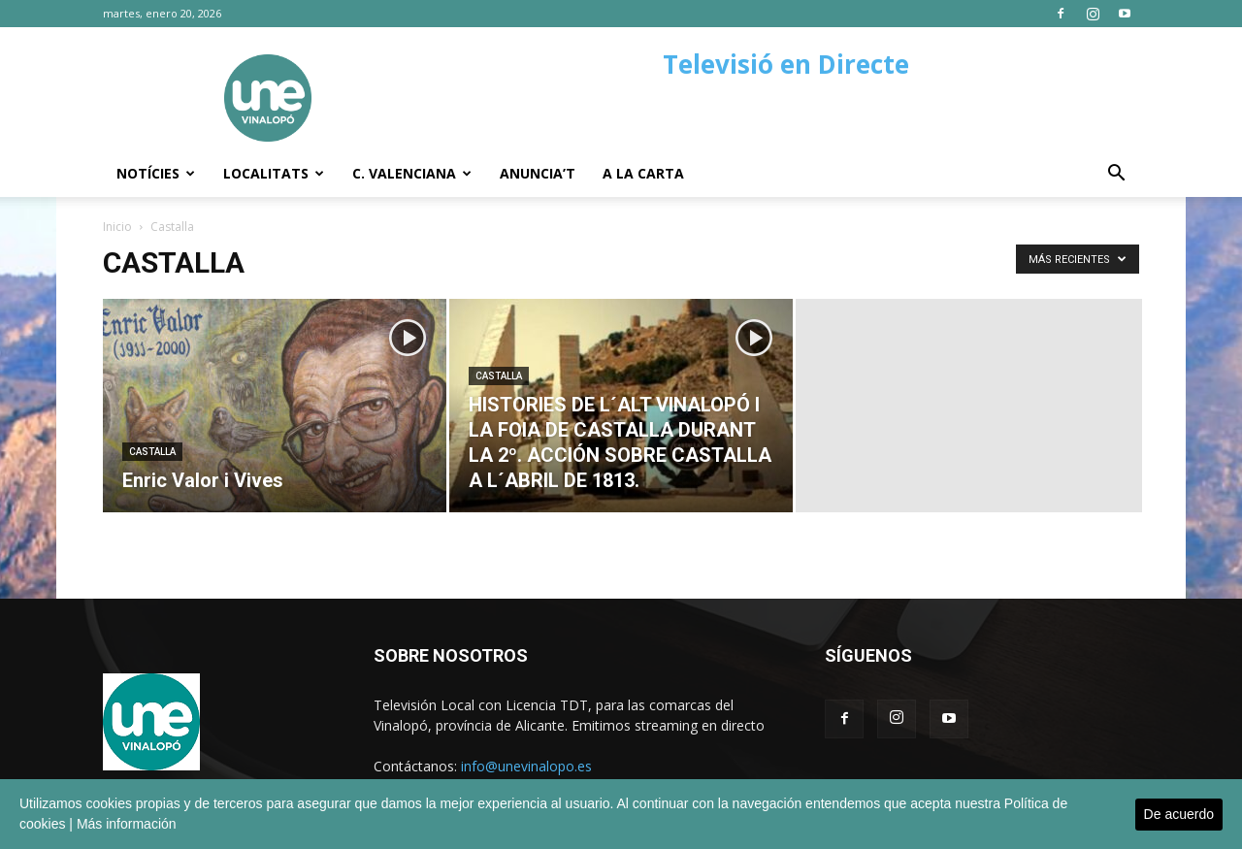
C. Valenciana (412, 173)
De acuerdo (1179, 814)
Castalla (152, 451)
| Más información (122, 824)
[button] (1116, 175)
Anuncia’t (537, 173)
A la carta (643, 173)
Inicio (117, 226)
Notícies (155, 173)
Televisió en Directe (786, 64)
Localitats (273, 173)
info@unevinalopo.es (526, 766)
